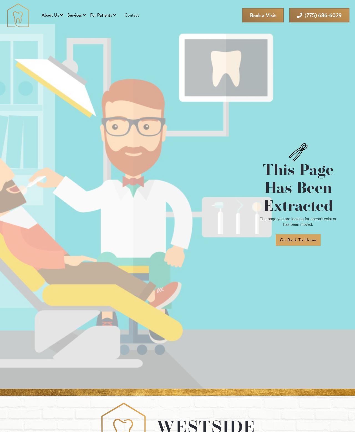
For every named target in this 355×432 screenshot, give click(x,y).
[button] (52, 15)
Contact (132, 15)
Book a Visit (263, 15)
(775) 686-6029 (319, 15)
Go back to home (298, 240)
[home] (18, 15)
